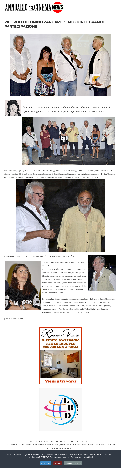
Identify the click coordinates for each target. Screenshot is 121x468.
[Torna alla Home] (34, 7)
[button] (115, 7)
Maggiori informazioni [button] (73, 464)
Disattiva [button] (57, 464)
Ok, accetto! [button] (45, 464)
